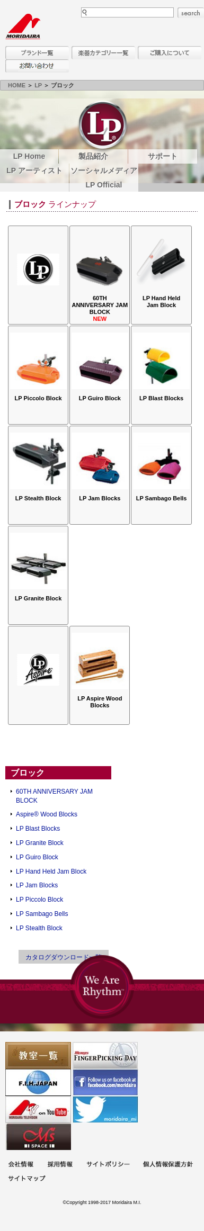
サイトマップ (26, 1179)
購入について (169, 52)
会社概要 (20, 1165)
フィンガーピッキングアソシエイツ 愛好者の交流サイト (105, 1055)
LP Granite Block (40, 843)
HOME (16, 85)
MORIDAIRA (22, 26)
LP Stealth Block (39, 928)
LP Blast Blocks (38, 828)
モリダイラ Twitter (105, 1109)
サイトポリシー (108, 1165)
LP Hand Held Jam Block (51, 871)
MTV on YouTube (38, 1109)
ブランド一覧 (37, 52)
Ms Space (38, 1136)
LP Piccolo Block (39, 899)
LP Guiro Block (37, 857)
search (191, 12)
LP (38, 85)
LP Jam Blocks (37, 885)
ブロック (28, 772)
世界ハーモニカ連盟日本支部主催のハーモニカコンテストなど (38, 1082)
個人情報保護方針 (168, 1165)
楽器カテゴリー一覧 (103, 52)
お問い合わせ (37, 66)
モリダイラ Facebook (105, 1082)
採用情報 (60, 1165)
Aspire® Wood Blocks (46, 814)
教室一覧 (38, 1055)
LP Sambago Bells (42, 914)
